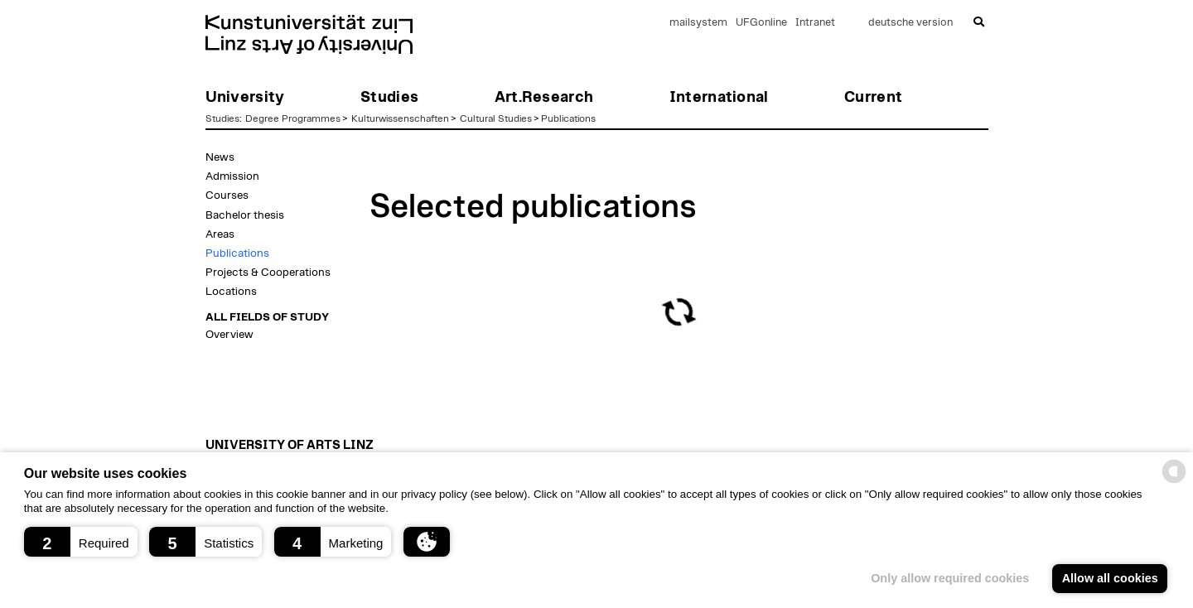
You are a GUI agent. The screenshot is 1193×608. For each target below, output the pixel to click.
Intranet (815, 22)
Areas (219, 234)
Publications (568, 118)
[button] (81, 542)
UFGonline (761, 22)
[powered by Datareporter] (1174, 481)
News (219, 157)
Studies (222, 118)
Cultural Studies (496, 118)
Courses (227, 195)
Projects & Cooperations (268, 272)
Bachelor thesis (244, 215)
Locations (231, 291)
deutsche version (910, 22)
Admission (232, 176)
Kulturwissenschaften (400, 118)
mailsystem (698, 22)
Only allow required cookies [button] (950, 578)
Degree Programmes (293, 118)
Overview (229, 334)
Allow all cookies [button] (1110, 578)
